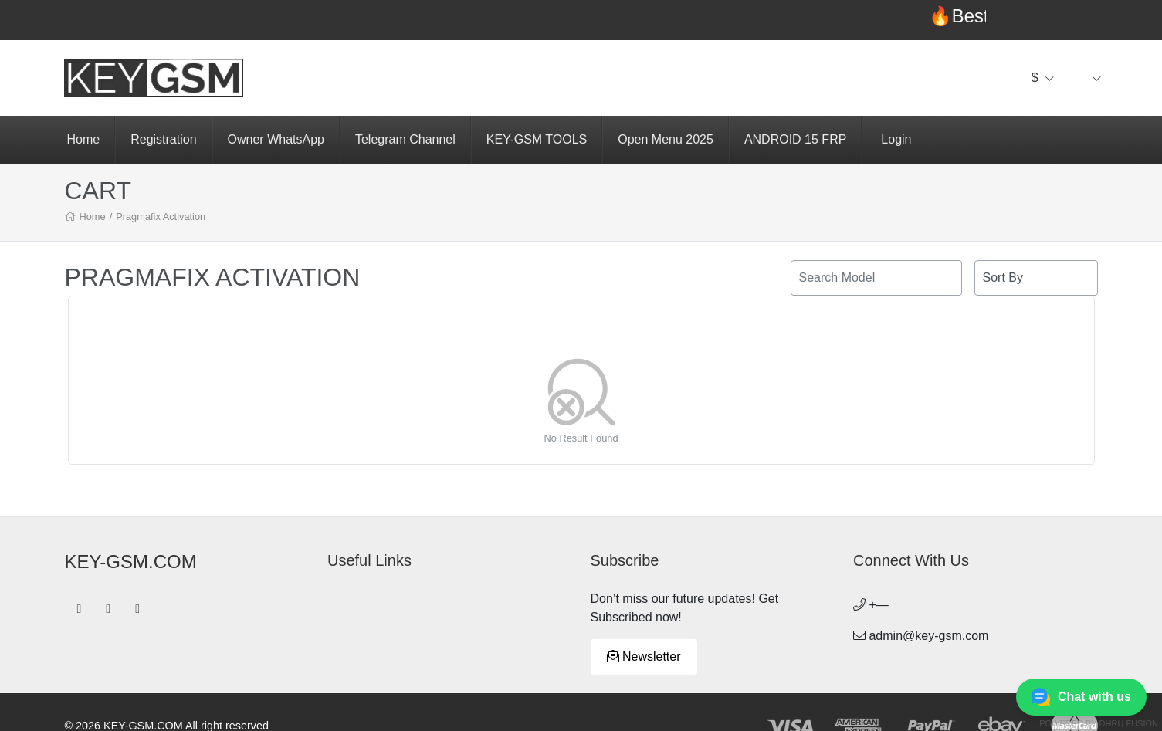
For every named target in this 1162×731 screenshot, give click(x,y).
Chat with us (1081, 697)
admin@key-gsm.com (920, 635)
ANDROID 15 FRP (795, 139)
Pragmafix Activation (160, 216)
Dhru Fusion (1128, 723)
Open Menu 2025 (665, 139)
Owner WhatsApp (276, 139)
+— (871, 604)
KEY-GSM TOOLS (536, 139)
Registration (163, 139)
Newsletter (644, 656)
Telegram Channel (405, 139)
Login (896, 139)
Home (83, 139)
